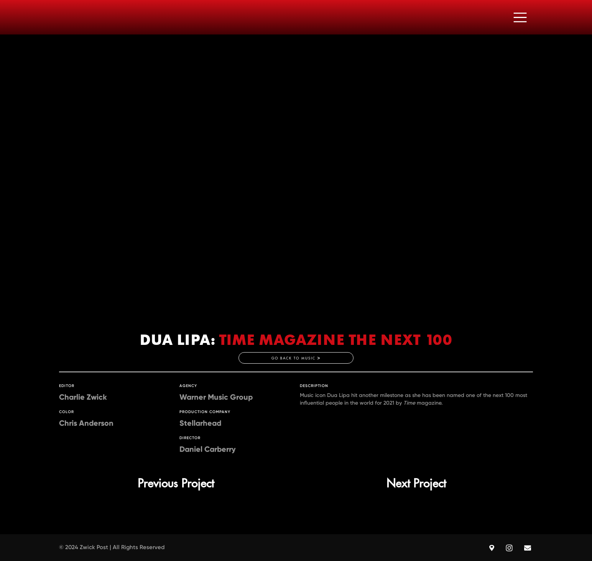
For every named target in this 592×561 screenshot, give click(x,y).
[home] (68, 17)
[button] (520, 17)
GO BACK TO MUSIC (296, 358)
